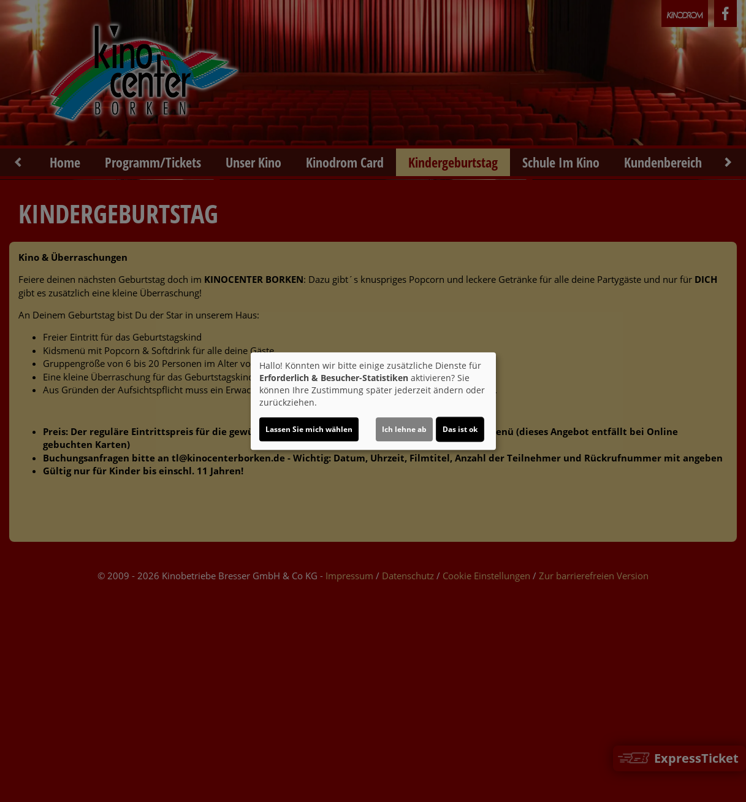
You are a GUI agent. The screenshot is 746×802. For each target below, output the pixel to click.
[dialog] (373, 401)
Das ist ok (460, 429)
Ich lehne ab (404, 429)
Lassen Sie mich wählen (308, 429)
